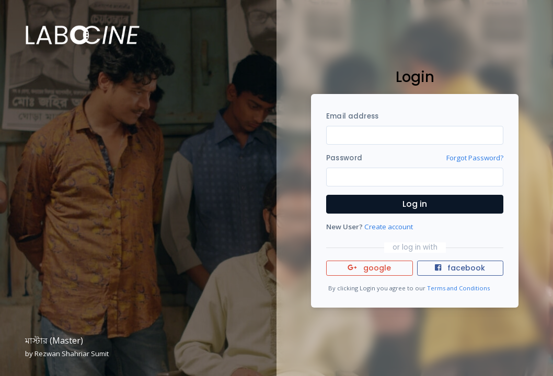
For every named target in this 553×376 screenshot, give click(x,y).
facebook (460, 268)
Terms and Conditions (458, 288)
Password (344, 158)
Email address (352, 116)
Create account (388, 226)
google (369, 268)
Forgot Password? (474, 157)
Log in (414, 204)
